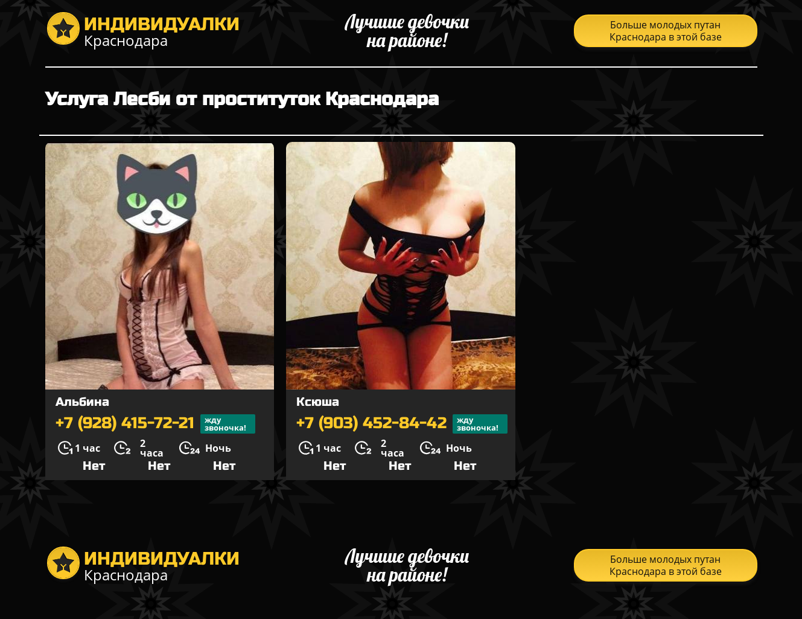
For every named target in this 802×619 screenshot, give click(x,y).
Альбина (82, 401)
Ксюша (317, 401)
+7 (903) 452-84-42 (402, 424)
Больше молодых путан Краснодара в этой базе (665, 30)
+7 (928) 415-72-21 (155, 424)
